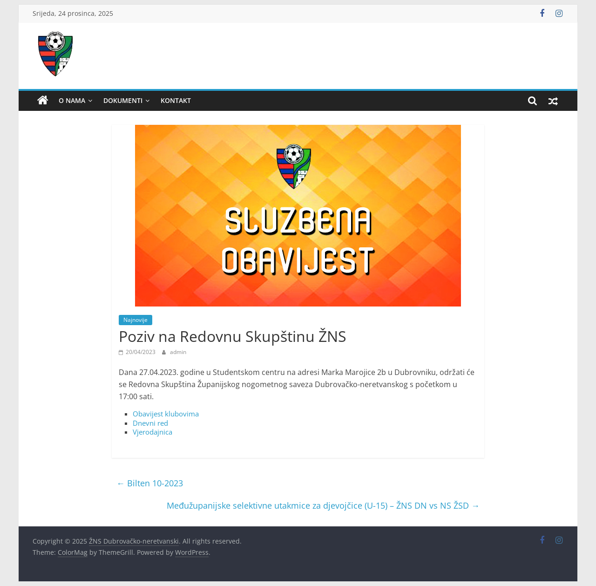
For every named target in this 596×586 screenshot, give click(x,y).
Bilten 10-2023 (149, 483)
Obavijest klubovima (166, 413)
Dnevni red (150, 423)
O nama (72, 100)
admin (178, 352)
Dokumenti (122, 100)
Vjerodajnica (152, 431)
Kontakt (176, 100)
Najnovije (135, 320)
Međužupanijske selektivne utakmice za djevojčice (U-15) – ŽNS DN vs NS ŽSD (323, 505)
